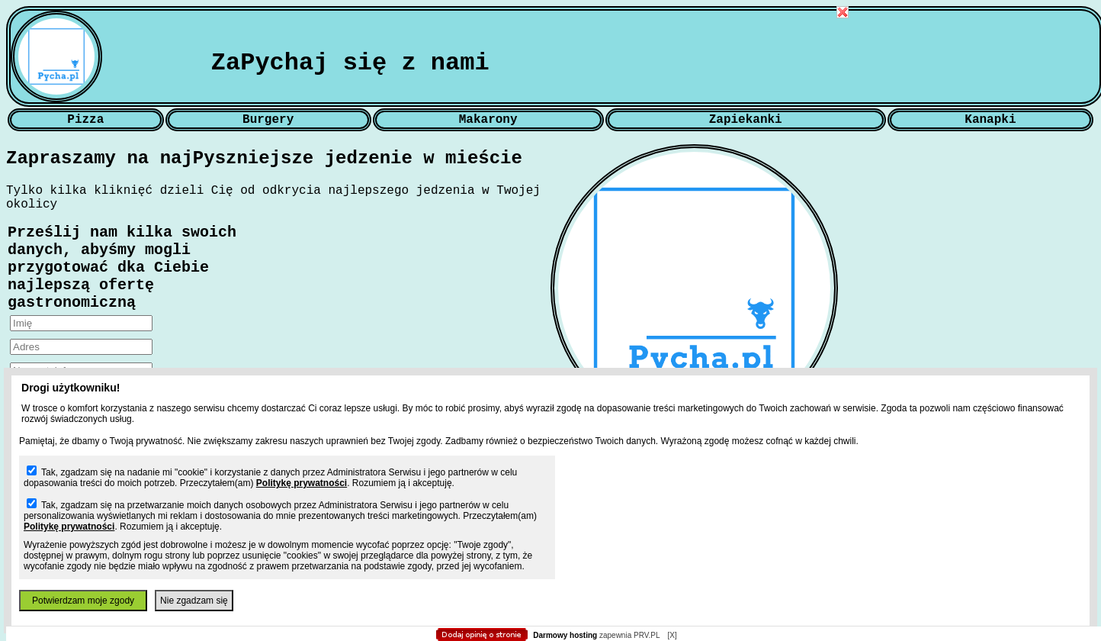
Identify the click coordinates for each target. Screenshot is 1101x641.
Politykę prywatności (301, 483)
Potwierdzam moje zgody (83, 600)
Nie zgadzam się (194, 600)
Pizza (85, 120)
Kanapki (990, 120)
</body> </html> (550, 76)
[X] (671, 635)
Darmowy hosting (565, 635)
